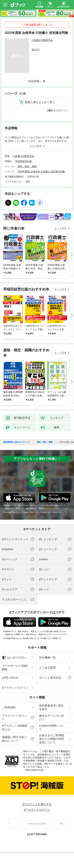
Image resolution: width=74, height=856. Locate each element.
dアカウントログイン (15, 687)
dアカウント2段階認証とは (14, 727)
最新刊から (63, 110)
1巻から (51, 110)
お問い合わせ (10, 677)
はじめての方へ (14, 657)
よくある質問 (47, 667)
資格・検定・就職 (27, 166)
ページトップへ (37, 823)
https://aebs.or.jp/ (34, 770)
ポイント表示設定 (50, 677)
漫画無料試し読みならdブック (16, 442)
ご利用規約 (9, 707)
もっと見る (60, 228)
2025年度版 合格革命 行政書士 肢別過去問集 (41, 171)
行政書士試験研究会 (42, 40)
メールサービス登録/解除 (15, 667)
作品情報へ (35, 81)
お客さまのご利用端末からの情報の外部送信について (51, 739)
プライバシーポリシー (14, 717)
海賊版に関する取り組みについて (14, 738)
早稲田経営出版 (23, 161)
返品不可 (35, 49)
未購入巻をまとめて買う (40, 102)
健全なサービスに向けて (51, 717)
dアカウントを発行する (37, 804)
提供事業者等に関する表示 (51, 707)
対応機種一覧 (47, 657)
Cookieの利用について (51, 727)
